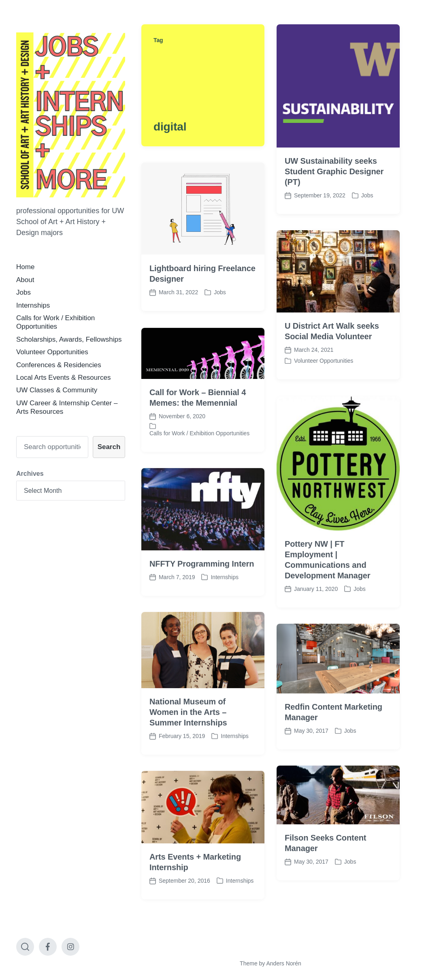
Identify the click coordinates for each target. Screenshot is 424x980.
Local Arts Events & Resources (63, 377)
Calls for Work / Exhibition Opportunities (199, 457)
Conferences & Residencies (58, 365)
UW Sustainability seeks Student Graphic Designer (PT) (334, 171)
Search (109, 447)
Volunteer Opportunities (52, 352)
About (25, 280)
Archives (30, 473)
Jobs (23, 292)
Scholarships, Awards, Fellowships (68, 339)
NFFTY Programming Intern (201, 586)
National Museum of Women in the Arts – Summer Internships (188, 736)
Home (25, 267)
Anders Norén (283, 963)
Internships (33, 305)
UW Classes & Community (56, 390)
